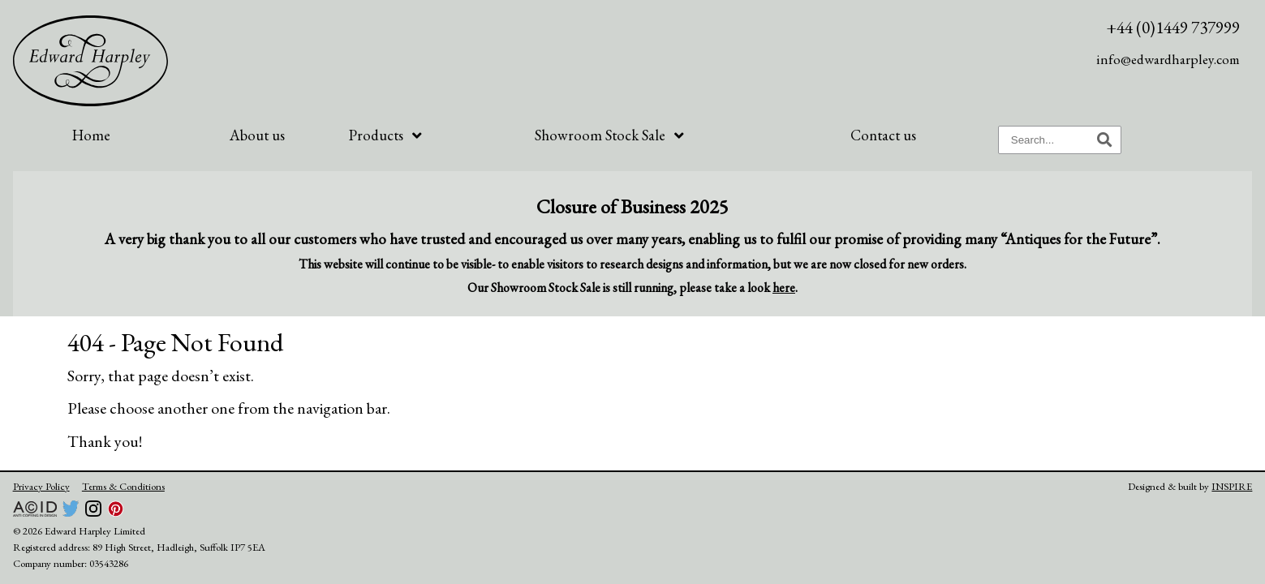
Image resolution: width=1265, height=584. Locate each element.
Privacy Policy (41, 486)
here (783, 287)
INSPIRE (1231, 486)
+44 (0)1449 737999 (1173, 27)
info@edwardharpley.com (1168, 58)
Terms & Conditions (123, 486)
